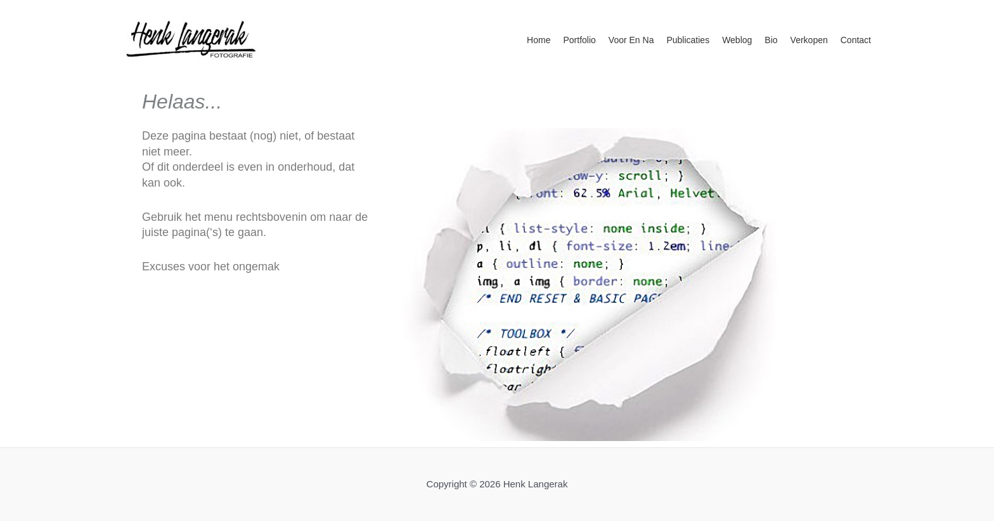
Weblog (737, 40)
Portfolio (579, 40)
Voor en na (631, 40)
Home (538, 40)
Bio (771, 40)
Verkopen (809, 40)
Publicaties (687, 40)
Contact (856, 40)
